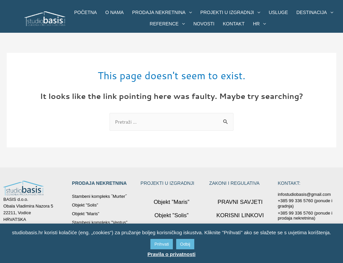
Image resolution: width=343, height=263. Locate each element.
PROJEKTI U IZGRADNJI (230, 12)
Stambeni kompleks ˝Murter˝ (99, 197)
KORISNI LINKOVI (240, 216)
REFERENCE (167, 23)
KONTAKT (234, 23)
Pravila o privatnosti (171, 254)
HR (259, 23)
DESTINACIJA (314, 12)
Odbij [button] (185, 244)
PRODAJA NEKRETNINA (162, 12)
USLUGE (278, 12)
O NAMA (114, 12)
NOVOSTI (203, 23)
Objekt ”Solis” (85, 205)
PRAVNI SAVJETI (240, 202)
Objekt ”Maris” (85, 214)
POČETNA (85, 12)
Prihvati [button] (161, 244)
